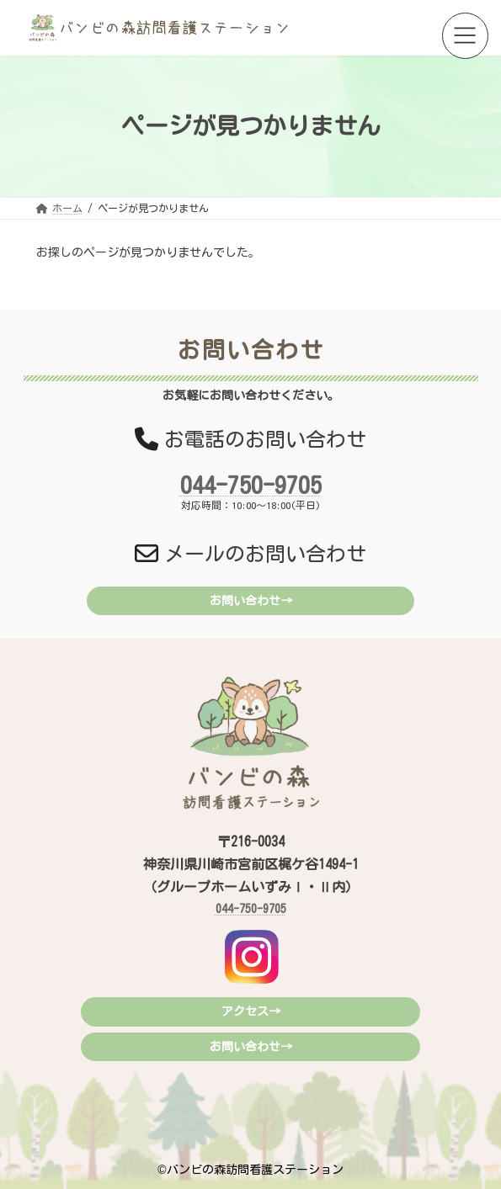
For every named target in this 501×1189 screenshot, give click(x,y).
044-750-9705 (251, 484)
